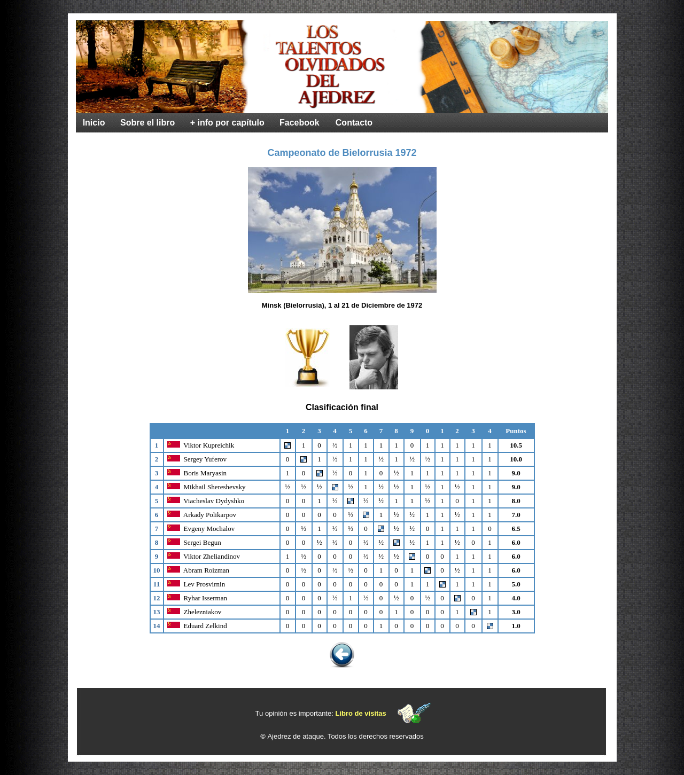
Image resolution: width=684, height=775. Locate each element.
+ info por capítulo (227, 122)
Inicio (94, 122)
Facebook (299, 122)
